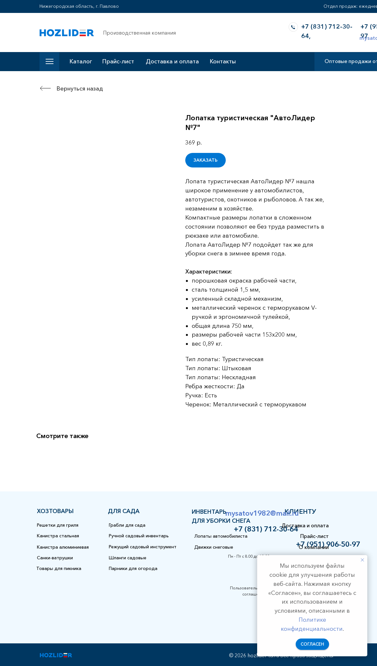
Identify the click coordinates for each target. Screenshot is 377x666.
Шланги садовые (127, 558)
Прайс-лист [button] (118, 61)
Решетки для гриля (57, 525)
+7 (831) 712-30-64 (266, 529)
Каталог (80, 61)
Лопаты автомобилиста (220, 536)
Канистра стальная (58, 536)
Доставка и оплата (172, 61)
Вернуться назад (79, 88)
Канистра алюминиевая (63, 547)
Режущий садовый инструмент (143, 547)
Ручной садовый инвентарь (139, 536)
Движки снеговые (213, 547)
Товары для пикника (58, 568)
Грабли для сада (127, 525)
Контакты (223, 61)
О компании (314, 547)
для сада (124, 511)
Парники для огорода (133, 568)
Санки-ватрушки (55, 558)
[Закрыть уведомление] (362, 560)
